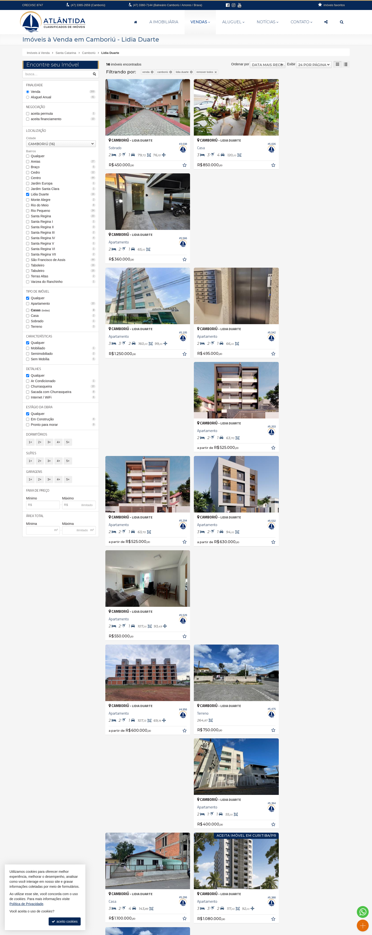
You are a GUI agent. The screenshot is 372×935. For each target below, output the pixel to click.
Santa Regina (63, 216)
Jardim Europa (63, 183)
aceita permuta (63, 113)
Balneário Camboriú (40, 800)
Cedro (63, 172)
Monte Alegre (63, 200)
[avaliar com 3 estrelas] (118, 634)
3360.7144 (188, 910)
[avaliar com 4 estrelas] (123, 634)
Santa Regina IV (63, 238)
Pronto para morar (63, 425)
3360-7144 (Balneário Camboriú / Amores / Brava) (167, 5)
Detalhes (33, 368)
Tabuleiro (63, 271)
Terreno (63, 326)
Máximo (68, 499)
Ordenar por (240, 64)
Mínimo (31, 499)
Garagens (34, 472)
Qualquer (38, 156)
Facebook (300, 915)
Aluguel (233, 22)
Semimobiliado (63, 354)
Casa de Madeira (261, 805)
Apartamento (63, 303)
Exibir (291, 64)
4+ (58, 442)
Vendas (200, 22)
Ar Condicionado (63, 381)
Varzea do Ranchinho (63, 282)
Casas (63, 310)
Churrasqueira (63, 387)
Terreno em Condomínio (266, 830)
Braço (63, 167)
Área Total (35, 516)
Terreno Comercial (261, 825)
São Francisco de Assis (63, 260)
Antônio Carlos (36, 795)
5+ (68, 442)
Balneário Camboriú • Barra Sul (160, 819)
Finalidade (34, 84)
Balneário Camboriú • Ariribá (158, 800)
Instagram (300, 919)
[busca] (341, 22)
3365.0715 (90, 905)
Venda (63, 92)
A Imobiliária (163, 22)
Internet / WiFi (63, 397)
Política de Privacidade (234, 931)
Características (39, 336)
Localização (36, 130)
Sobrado (63, 321)
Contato (301, 22)
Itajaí (29, 829)
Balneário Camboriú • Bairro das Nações (167, 805)
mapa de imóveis (300, 905)
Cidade (31, 138)
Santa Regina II (63, 227)
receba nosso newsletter (300, 891)
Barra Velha (34, 810)
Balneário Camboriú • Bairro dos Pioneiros (168, 810)
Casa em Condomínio (264, 810)
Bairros (31, 151)
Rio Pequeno (63, 211)
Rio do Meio (63, 205)
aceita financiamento (63, 119)
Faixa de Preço (37, 490)
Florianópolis (34, 824)
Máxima (68, 524)
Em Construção (63, 419)
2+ (40, 442)
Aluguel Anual (63, 97)
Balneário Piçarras (38, 805)
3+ (49, 442)
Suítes (31, 453)
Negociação (35, 106)
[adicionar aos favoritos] (179, 162)
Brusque (31, 814)
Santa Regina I (63, 221)
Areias (63, 161)
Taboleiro (63, 265)
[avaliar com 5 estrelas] (128, 634)
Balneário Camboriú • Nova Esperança (165, 829)
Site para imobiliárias (266, 931)
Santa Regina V (63, 243)
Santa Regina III (63, 232)
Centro (63, 178)
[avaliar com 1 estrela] (108, 634)
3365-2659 (88, 5)
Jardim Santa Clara (63, 189)
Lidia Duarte (63, 194)
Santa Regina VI (63, 249)
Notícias (267, 22)
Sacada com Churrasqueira (63, 392)
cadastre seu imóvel (300, 900)
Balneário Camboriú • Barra (157, 814)
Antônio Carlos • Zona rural (157, 795)
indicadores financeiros (300, 896)
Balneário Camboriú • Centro (158, 824)
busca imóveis (300, 910)
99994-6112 (189, 915)
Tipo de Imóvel (37, 291)
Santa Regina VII (63, 254)
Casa (63, 316)
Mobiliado (63, 348)
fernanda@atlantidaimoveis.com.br (188, 919)
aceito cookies (65, 921)
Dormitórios (36, 434)
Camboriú (32, 819)
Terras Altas (63, 276)
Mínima (31, 524)
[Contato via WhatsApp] (363, 912)
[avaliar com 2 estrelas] (113, 634)
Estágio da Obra (39, 407)
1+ (30, 442)
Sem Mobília (63, 359)
